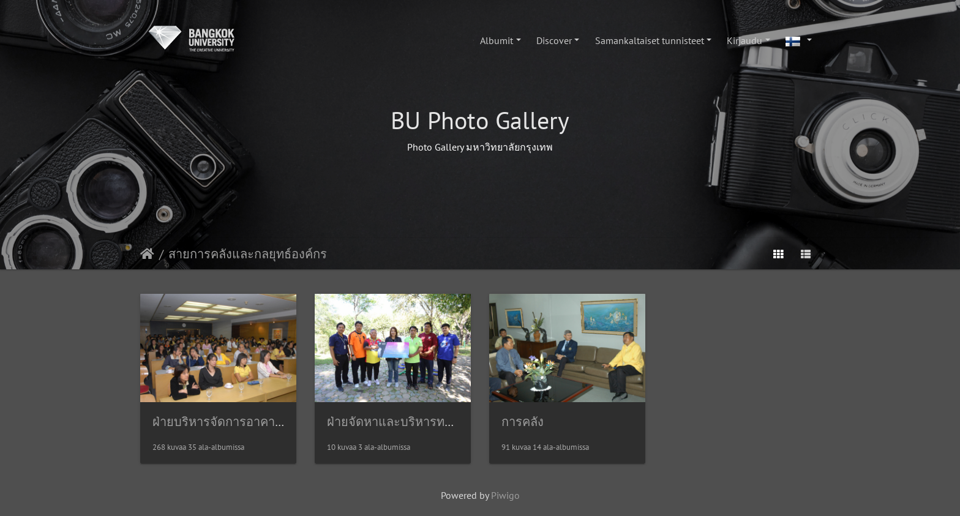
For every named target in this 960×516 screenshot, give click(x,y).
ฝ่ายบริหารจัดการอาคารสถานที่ (236, 422)
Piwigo (505, 495)
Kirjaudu (744, 40)
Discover (554, 40)
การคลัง (522, 422)
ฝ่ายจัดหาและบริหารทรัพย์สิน (404, 422)
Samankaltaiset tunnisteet (649, 40)
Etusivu (147, 254)
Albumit (496, 40)
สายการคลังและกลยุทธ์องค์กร (247, 254)
